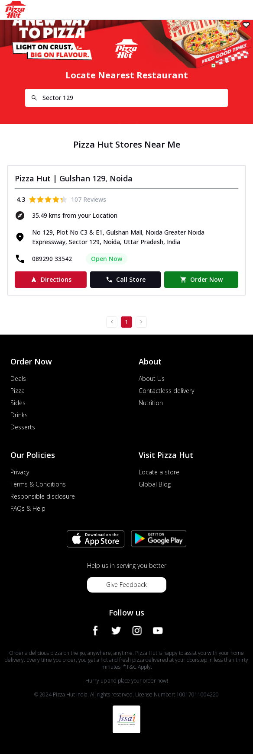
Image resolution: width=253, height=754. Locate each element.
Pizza (17, 391)
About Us (152, 378)
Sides (18, 403)
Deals (18, 378)
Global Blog (155, 484)
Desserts (22, 427)
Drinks (19, 415)
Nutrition (151, 403)
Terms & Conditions (38, 484)
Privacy (19, 472)
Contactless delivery (166, 391)
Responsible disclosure (42, 496)
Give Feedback (126, 584)
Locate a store (159, 472)
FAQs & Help (27, 508)
